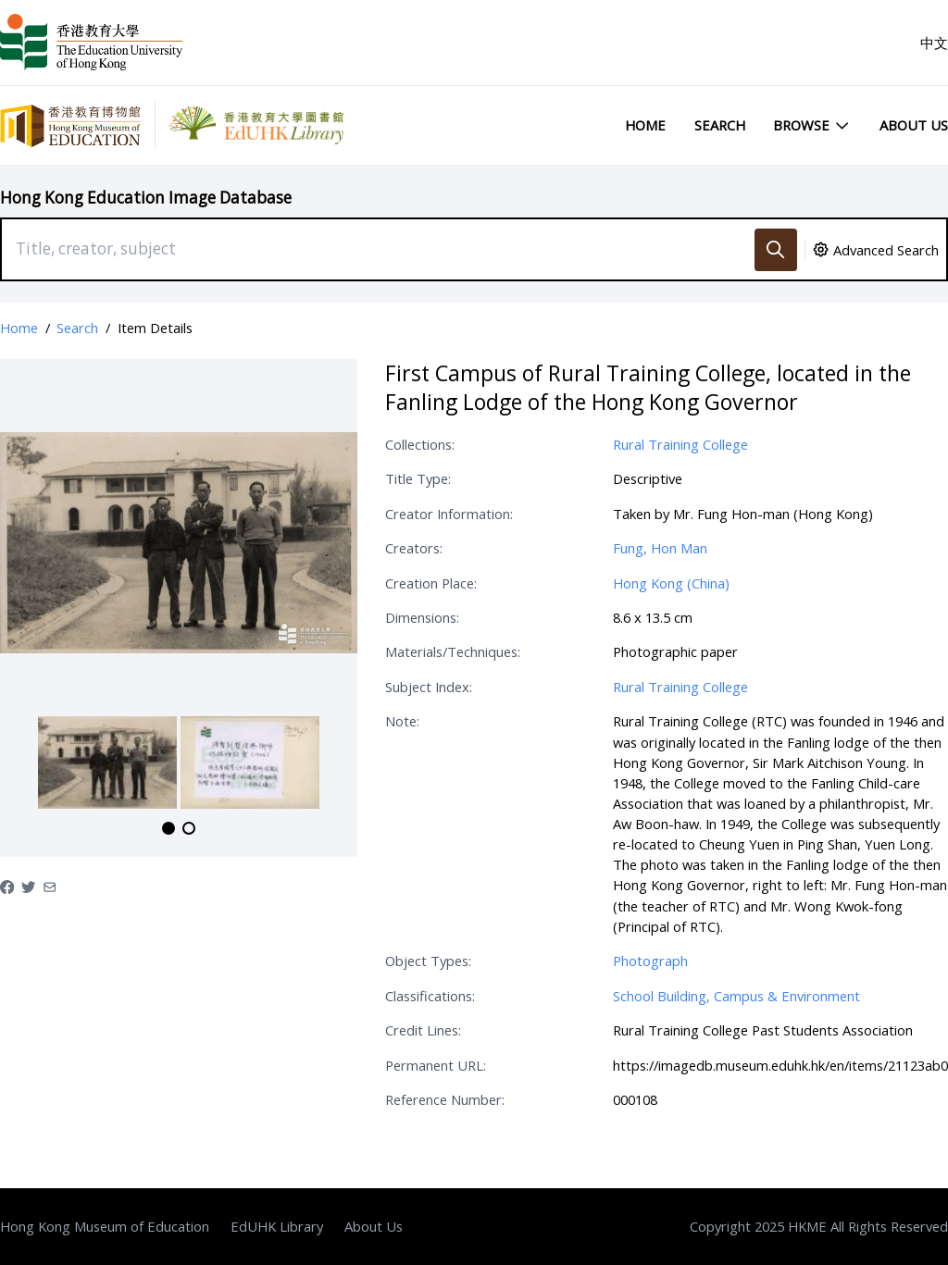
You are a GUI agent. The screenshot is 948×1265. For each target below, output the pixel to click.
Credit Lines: (423, 1030)
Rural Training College (680, 444)
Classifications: (430, 995)
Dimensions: (422, 617)
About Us (913, 125)
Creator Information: (449, 513)
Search (719, 125)
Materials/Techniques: (452, 651)
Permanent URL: (435, 1065)
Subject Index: (428, 686)
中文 (934, 42)
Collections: (420, 444)
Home (645, 125)
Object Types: (428, 960)
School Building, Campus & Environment (736, 995)
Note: (402, 721)
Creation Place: (431, 583)
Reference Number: (445, 1099)
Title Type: (418, 478)
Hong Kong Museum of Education (104, 1226)
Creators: (414, 548)
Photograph (650, 960)
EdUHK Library (277, 1226)
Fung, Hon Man (660, 548)
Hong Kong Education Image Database (146, 197)
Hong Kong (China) (671, 583)
